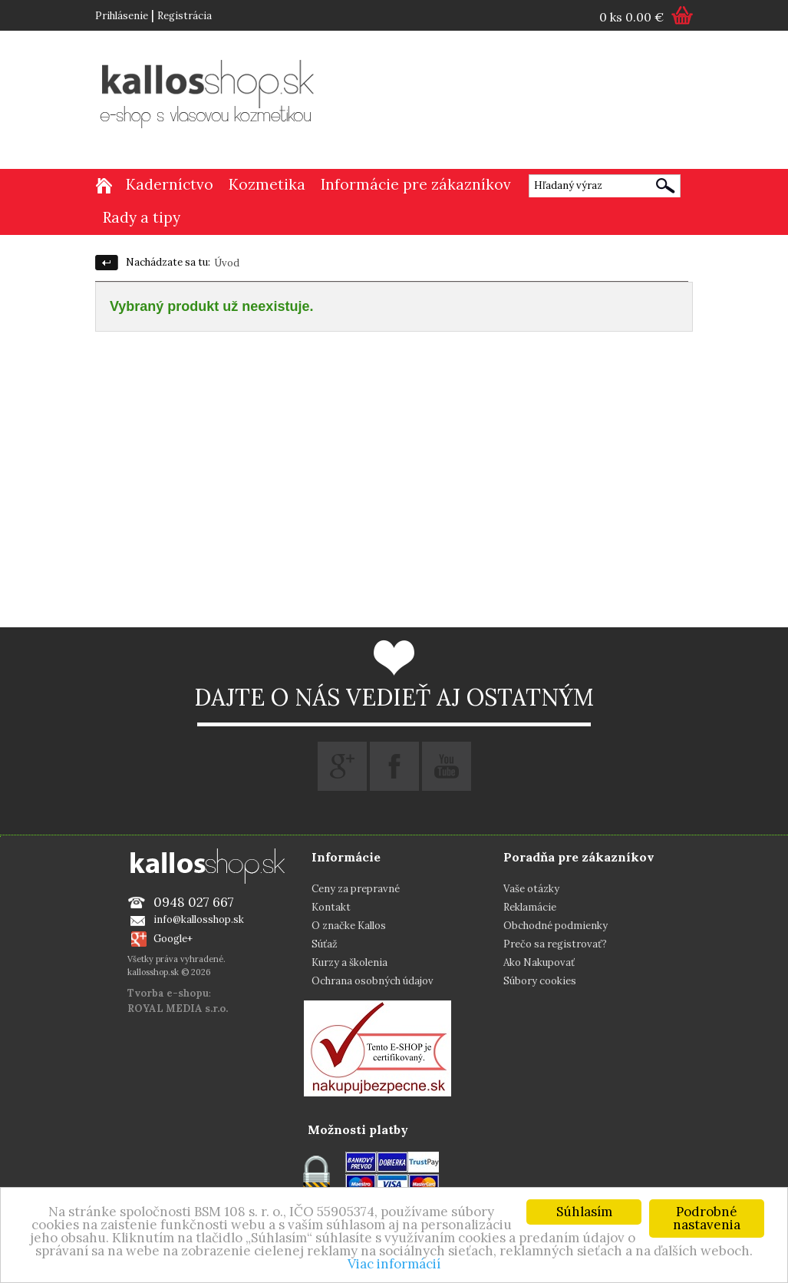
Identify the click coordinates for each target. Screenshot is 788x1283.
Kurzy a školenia (349, 962)
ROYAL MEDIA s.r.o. (177, 1008)
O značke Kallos (349, 925)
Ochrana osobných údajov (373, 980)
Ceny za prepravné (356, 888)
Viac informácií (394, 1263)
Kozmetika (267, 184)
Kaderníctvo (169, 184)
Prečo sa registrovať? (555, 944)
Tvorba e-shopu (168, 993)
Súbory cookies (539, 980)
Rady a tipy (141, 217)
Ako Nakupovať (539, 962)
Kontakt (331, 907)
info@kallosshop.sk (198, 919)
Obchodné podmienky (555, 925)
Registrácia (184, 15)
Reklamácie (529, 907)
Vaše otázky (531, 888)
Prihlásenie (121, 15)
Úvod (226, 262)
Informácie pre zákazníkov (416, 184)
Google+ (173, 938)
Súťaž (325, 944)
